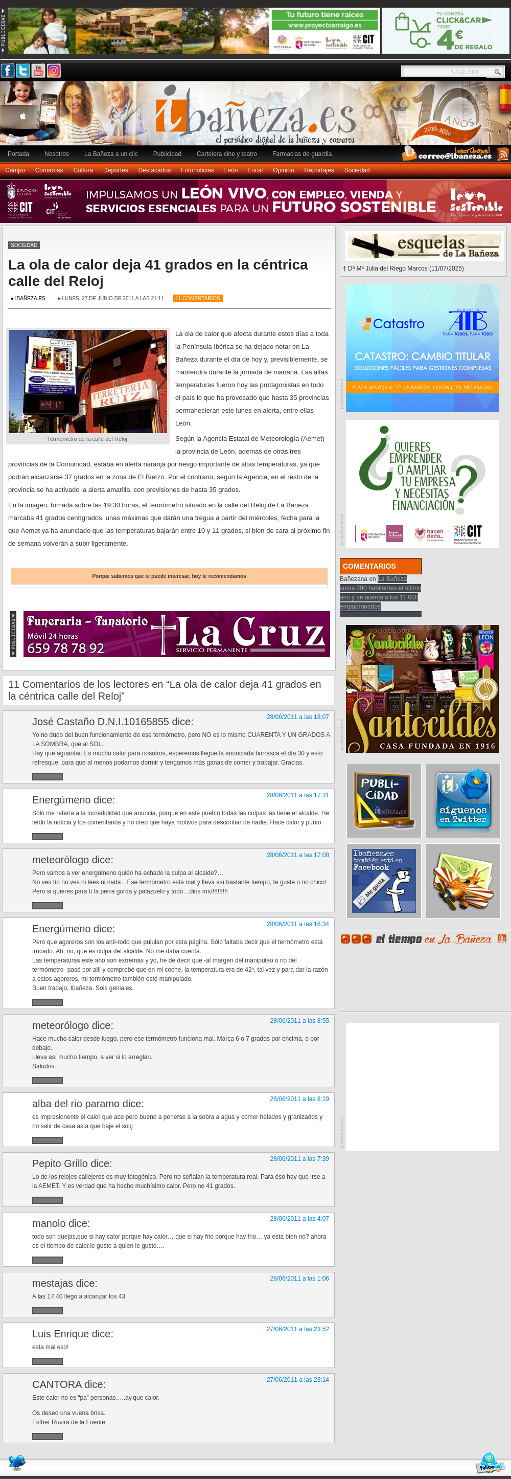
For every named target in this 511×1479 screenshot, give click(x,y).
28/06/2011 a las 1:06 (299, 1278)
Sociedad (357, 170)
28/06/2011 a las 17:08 (298, 855)
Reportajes (319, 170)
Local (255, 170)
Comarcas (49, 170)
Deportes (115, 170)
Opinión (283, 170)
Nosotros (56, 154)
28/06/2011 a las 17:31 (298, 795)
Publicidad (167, 154)
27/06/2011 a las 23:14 (298, 1379)
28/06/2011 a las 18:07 (298, 717)
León (231, 170)
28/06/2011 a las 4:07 (299, 1218)
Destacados (154, 170)
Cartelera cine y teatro (227, 154)
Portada (18, 154)
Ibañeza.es (258, 119)
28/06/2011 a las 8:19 (299, 1099)
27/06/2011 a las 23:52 (298, 1329)
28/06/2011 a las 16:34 (298, 924)
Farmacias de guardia (302, 154)
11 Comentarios (197, 298)
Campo (15, 170)
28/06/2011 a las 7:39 (299, 1158)
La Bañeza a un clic (111, 154)
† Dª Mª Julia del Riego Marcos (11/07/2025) (403, 268)
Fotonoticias (197, 170)
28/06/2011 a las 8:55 (299, 1020)
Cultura (83, 170)
